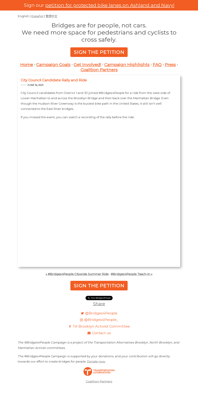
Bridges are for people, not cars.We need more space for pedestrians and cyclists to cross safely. (99, 32)
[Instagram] (99, 319)
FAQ (157, 64)
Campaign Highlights (126, 64)
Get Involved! (87, 64)
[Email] (99, 333)
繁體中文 (51, 16)
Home (26, 64)
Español (37, 16)
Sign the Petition (99, 52)
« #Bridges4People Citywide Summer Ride (77, 274)
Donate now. (96, 361)
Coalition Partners (99, 69)
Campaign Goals (53, 64)
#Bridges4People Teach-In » (131, 274)
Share (99, 303)
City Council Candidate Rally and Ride (54, 80)
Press (170, 64)
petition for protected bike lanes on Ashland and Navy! (109, 5)
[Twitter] (99, 313)
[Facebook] (99, 326)
